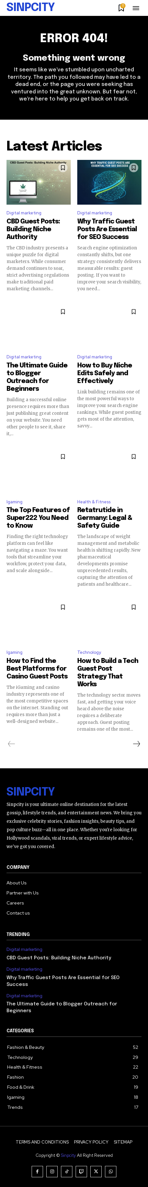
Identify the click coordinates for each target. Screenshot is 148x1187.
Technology (89, 652)
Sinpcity (68, 1155)
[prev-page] (12, 744)
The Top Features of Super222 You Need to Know (38, 518)
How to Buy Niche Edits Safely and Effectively (104, 373)
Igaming (14, 502)
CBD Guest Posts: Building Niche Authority (33, 229)
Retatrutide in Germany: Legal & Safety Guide (104, 518)
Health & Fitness (94, 502)
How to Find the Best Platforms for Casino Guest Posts (37, 669)
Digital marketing (24, 213)
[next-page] (136, 744)
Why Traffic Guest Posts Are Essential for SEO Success (107, 229)
